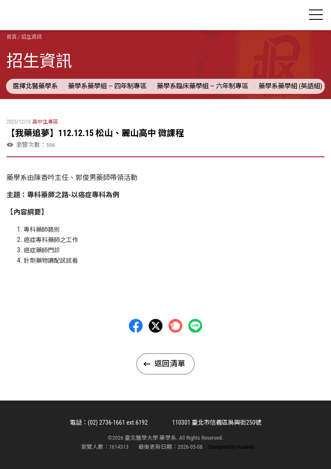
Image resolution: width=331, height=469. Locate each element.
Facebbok (136, 347)
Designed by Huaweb (231, 447)
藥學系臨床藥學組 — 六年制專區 (202, 86)
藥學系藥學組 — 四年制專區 (107, 86)
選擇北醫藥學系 (35, 86)
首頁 (11, 37)
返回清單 (169, 363)
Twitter (155, 347)
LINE (195, 347)
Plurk (175, 347)
